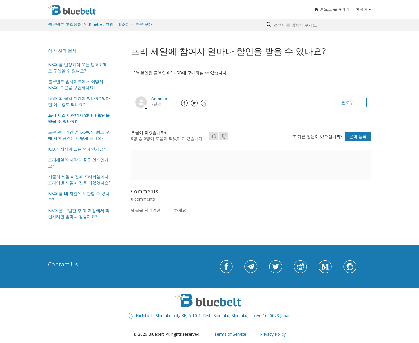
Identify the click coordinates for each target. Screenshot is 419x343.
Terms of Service (230, 334)
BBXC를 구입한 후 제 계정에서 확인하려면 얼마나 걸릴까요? (78, 213)
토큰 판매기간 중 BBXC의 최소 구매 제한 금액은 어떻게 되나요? (78, 135)
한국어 (361, 9)
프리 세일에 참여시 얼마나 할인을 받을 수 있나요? (79, 118)
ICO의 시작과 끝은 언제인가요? (76, 149)
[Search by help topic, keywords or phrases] (317, 25)
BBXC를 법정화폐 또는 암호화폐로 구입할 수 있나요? (77, 67)
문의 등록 (358, 136)
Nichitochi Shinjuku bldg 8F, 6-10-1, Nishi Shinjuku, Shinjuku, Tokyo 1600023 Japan (210, 315)
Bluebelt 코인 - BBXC (109, 24)
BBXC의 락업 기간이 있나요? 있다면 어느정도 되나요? (79, 101)
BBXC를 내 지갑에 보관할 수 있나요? (78, 196)
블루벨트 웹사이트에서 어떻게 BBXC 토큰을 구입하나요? (75, 84)
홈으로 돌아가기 (332, 9)
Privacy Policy (273, 334)
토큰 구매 (143, 24)
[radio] (213, 136)
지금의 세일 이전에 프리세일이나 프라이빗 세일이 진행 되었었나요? (79, 179)
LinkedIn (203, 103)
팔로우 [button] (348, 102)
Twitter (194, 103)
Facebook (184, 103)
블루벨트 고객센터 (65, 24)
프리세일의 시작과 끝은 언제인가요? (78, 163)
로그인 (168, 210)
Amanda (159, 98)
